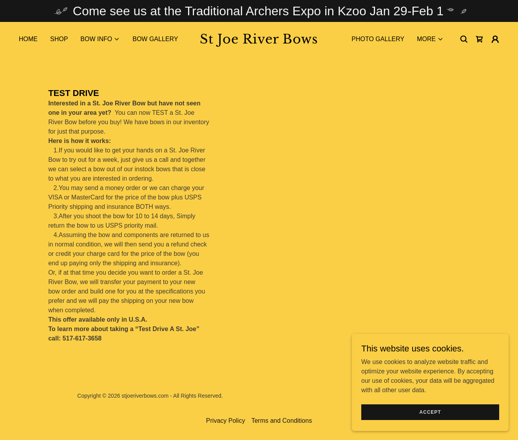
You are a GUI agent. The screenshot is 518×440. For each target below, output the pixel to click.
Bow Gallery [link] (155, 39)
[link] (259, 41)
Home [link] (28, 39)
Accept (430, 423)
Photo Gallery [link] (377, 39)
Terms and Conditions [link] (281, 420)
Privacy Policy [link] (225, 420)
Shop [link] (59, 39)
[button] (100, 39)
